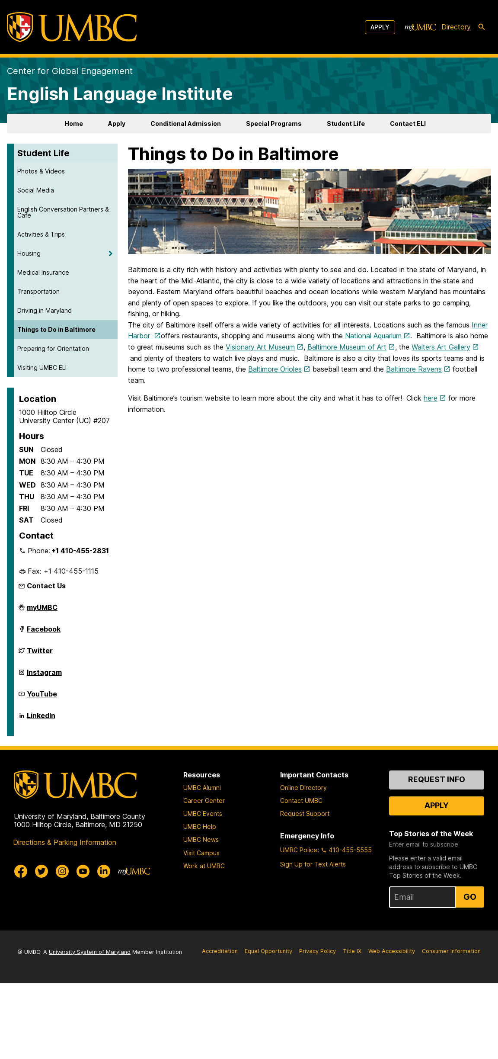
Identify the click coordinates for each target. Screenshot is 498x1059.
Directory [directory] (456, 26)
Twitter (40, 654)
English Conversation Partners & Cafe (63, 212)
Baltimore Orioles (275, 369)
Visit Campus (201, 853)
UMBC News (201, 839)
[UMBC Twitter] (41, 871)
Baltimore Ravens (414, 369)
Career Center (204, 800)
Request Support (304, 813)
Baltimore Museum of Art (346, 347)
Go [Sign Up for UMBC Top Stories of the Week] (469, 897)
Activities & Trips (41, 234)
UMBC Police (298, 850)
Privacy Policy (317, 951)
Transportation (38, 291)
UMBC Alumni (202, 787)
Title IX (352, 951)
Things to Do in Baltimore (56, 329)
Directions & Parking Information (64, 842)
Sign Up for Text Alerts (313, 864)
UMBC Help (199, 826)
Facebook (44, 632)
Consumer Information (451, 951)
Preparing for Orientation (53, 348)
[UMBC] (72, 27)
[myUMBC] (420, 27)
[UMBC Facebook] (20, 871)
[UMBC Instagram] (62, 871)
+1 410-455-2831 (80, 550)
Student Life (346, 123)
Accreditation (220, 951)
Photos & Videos (41, 171)
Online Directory (303, 787)
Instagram (44, 675)
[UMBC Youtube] (83, 871)
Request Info (436, 779)
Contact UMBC (301, 800)
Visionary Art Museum (260, 347)
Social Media (35, 190)
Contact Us (46, 585)
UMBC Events (202, 813)
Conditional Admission (185, 123)
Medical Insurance (43, 272)
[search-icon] (481, 27)
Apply (379, 27)
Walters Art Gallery (441, 347)
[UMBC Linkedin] (103, 871)
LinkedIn (41, 719)
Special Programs (274, 123)
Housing (29, 253)
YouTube (42, 697)
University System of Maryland (90, 952)
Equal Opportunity (268, 951)
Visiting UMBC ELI (42, 367)
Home (73, 123)
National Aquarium (373, 335)
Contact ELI (408, 123)
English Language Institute (120, 93)
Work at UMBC (204, 866)
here (430, 398)
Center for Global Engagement (70, 71)
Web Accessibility (391, 951)
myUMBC (42, 610)
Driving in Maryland (44, 310)
